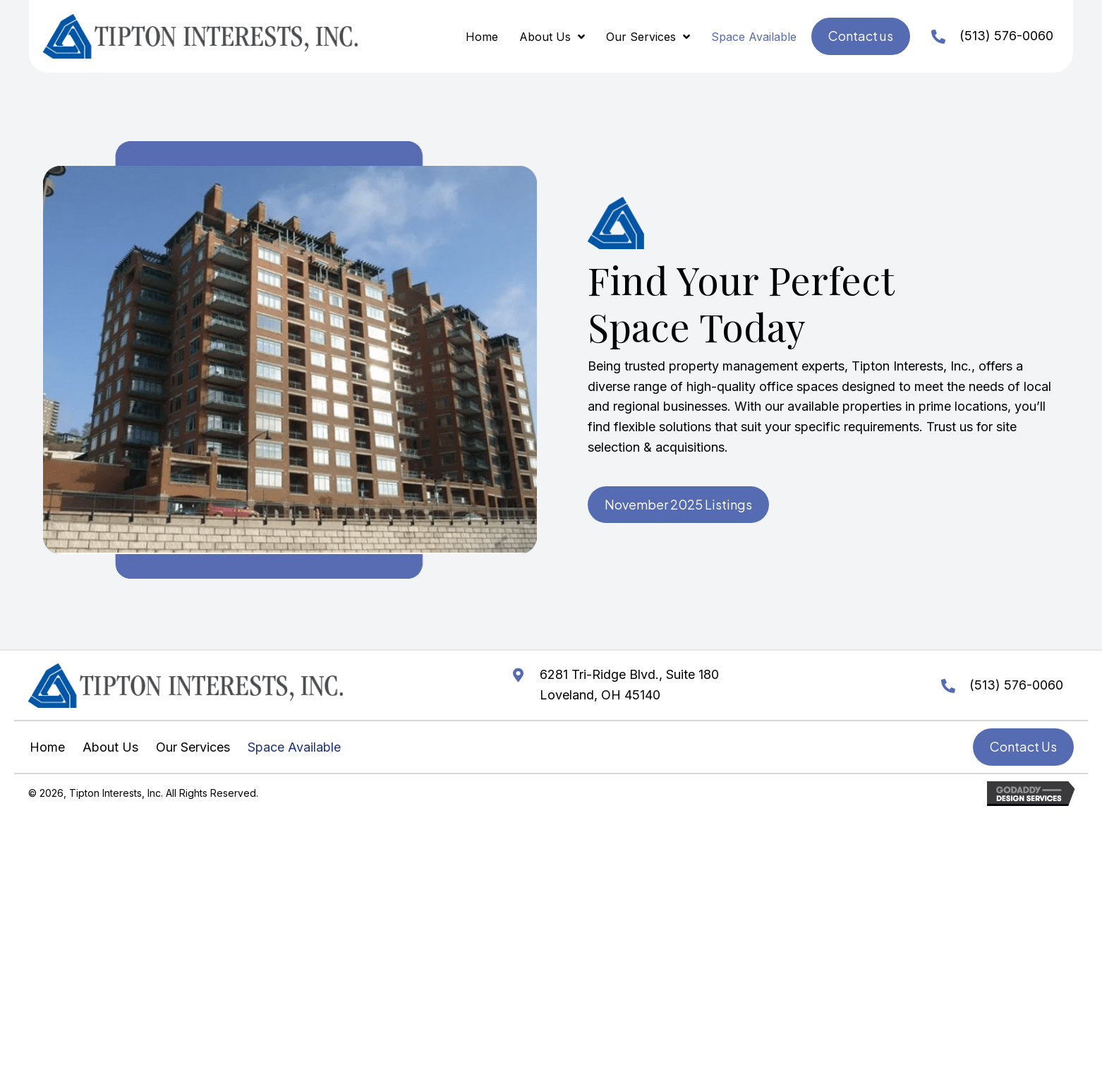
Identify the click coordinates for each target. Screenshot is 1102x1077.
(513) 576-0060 (1006, 35)
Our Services (193, 747)
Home (47, 747)
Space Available (294, 747)
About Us (110, 747)
